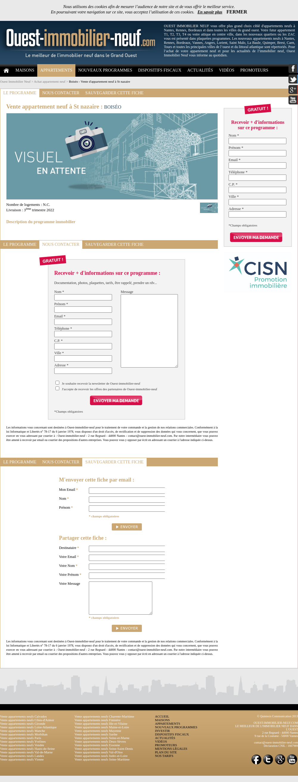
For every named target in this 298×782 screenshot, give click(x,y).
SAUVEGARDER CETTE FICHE (114, 93)
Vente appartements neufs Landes (22, 762)
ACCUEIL (162, 722)
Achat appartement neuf (50, 81)
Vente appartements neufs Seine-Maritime (102, 765)
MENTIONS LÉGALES (171, 755)
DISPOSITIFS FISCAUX (159, 70)
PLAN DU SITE (166, 758)
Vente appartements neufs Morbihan (23, 740)
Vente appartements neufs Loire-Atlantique (28, 733)
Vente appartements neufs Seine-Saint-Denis (103, 755)
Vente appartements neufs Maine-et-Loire (101, 733)
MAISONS (24, 70)
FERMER (236, 11)
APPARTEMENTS (56, 70)
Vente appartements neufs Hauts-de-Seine (27, 755)
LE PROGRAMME (19, 93)
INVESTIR (162, 737)
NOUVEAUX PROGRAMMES (105, 70)
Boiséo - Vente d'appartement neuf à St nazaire (99, 81)
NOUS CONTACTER (61, 93)
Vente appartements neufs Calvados (23, 722)
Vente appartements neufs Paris (20, 744)
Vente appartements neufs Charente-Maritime (104, 722)
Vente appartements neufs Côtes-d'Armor (27, 726)
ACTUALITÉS (200, 70)
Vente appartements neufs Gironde (22, 730)
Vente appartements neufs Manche (22, 737)
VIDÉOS (226, 70)
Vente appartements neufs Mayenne (97, 737)
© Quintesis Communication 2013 (277, 722)
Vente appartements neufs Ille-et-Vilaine (100, 730)
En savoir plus (210, 12)
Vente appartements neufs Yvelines (23, 747)
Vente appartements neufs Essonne (97, 751)
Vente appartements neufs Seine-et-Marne (101, 744)
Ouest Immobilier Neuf (15, 81)
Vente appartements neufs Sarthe (95, 740)
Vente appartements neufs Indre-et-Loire (101, 762)
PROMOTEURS (254, 70)
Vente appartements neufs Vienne (22, 765)
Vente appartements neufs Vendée (22, 751)
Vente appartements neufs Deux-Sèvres (100, 747)
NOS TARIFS (164, 762)
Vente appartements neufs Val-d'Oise (98, 758)
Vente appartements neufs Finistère (97, 726)
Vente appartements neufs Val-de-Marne (26, 758)
